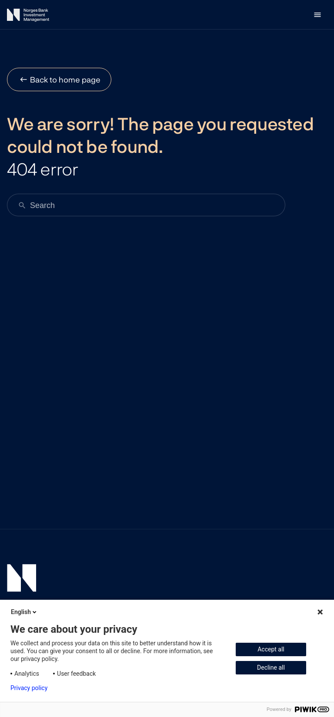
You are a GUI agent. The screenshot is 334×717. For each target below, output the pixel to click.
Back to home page (65, 79)
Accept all (270, 649)
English (24, 611)
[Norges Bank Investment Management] (28, 17)
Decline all (271, 667)
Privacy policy (28, 687)
